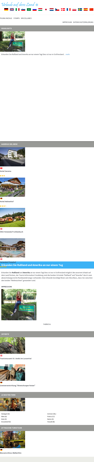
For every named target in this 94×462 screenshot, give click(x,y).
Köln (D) (4, 419)
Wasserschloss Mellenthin (10, 453)
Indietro (47, 324)
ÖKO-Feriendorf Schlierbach (11, 232)
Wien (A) (4, 416)
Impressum (67, 22)
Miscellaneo (26, 18)
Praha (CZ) (51, 416)
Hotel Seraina (5, 171)
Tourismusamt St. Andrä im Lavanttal (15, 358)
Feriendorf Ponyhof (8, 262)
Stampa (16, 18)
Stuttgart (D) (5, 414)
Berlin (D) (50, 419)
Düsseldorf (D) (6, 422)
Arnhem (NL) (51, 414)
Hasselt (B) (51, 422)
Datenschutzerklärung (83, 22)
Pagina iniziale (6, 18)
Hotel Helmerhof (7, 201)
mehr (68, 54)
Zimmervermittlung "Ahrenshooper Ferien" (17, 385)
